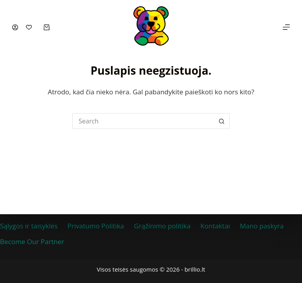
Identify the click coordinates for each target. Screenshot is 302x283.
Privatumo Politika (96, 225)
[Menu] (286, 27)
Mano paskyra (262, 225)
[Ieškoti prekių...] (143, 121)
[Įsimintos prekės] (29, 27)
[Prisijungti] (15, 27)
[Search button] (222, 121)
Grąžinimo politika (162, 225)
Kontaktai (215, 225)
